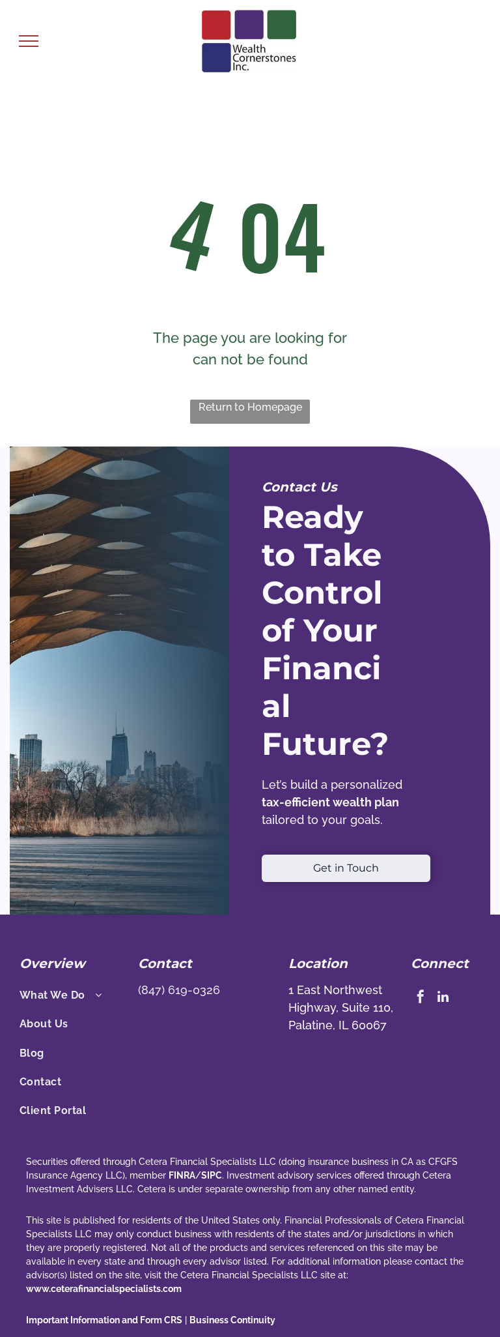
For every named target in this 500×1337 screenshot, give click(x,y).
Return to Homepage (250, 407)
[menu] (29, 41)
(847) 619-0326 (179, 990)
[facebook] (420, 998)
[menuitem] (74, 995)
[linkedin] (443, 998)
